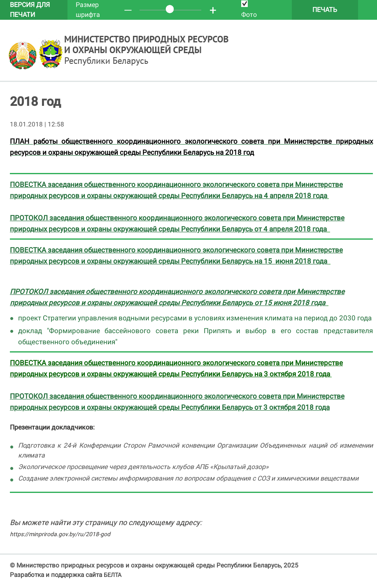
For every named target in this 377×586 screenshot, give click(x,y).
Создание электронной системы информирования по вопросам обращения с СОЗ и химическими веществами (188, 478)
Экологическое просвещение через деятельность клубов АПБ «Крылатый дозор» (143, 467)
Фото (249, 9)
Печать (324, 10)
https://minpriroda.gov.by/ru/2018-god (60, 534)
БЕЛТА (112, 575)
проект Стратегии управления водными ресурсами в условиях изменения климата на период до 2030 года (195, 318)
